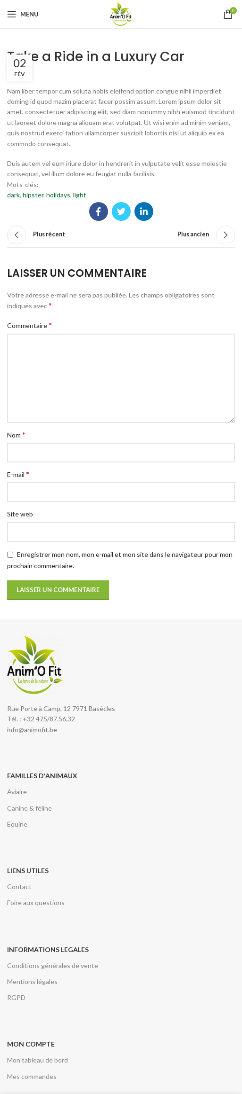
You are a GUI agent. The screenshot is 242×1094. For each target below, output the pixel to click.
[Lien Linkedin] (143, 211)
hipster (33, 195)
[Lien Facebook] (98, 211)
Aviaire (17, 792)
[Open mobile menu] (22, 14)
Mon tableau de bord (37, 1060)
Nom (16, 434)
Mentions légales (32, 981)
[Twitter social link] (121, 211)
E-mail (18, 473)
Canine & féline (29, 808)
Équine (17, 824)
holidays (58, 195)
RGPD (16, 997)
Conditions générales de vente (52, 965)
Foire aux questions (36, 902)
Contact (19, 887)
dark (13, 195)
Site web (20, 514)
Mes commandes (32, 1076)
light (79, 195)
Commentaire (29, 324)
